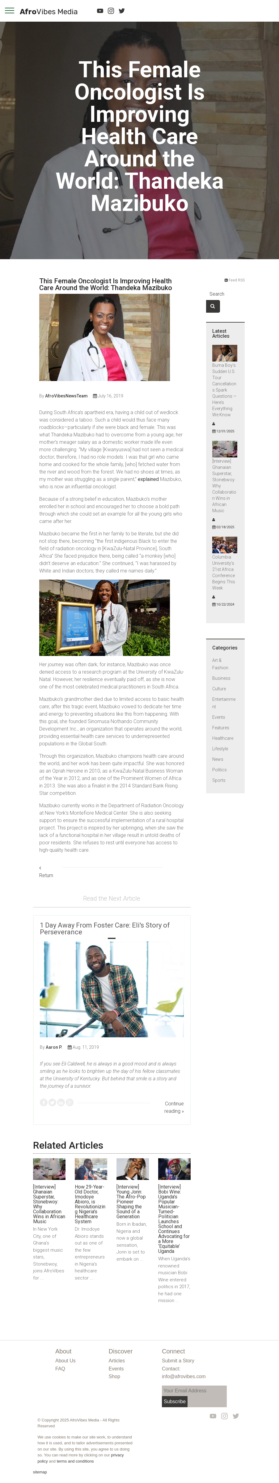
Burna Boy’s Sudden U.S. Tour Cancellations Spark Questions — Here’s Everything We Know (224, 390)
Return (46, 872)
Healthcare (222, 738)
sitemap (40, 1472)
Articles (117, 1360)
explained (148, 479)
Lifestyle (220, 748)
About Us (65, 1360)
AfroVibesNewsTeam (66, 395)
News (217, 759)
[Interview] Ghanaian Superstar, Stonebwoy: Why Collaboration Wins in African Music (49, 1204)
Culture (219, 688)
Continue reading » (174, 1107)
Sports (219, 780)
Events (218, 717)
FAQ (60, 1368)
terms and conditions (75, 1461)
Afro (49, 12)
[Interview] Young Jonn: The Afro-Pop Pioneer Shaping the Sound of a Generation (131, 1201)
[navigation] (10, 10)
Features (220, 727)
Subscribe (175, 1401)
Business (221, 678)
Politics (219, 769)
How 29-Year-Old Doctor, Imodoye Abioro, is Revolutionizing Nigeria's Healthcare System (90, 1204)
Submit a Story (178, 1360)
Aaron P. (54, 1047)
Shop (114, 1376)
